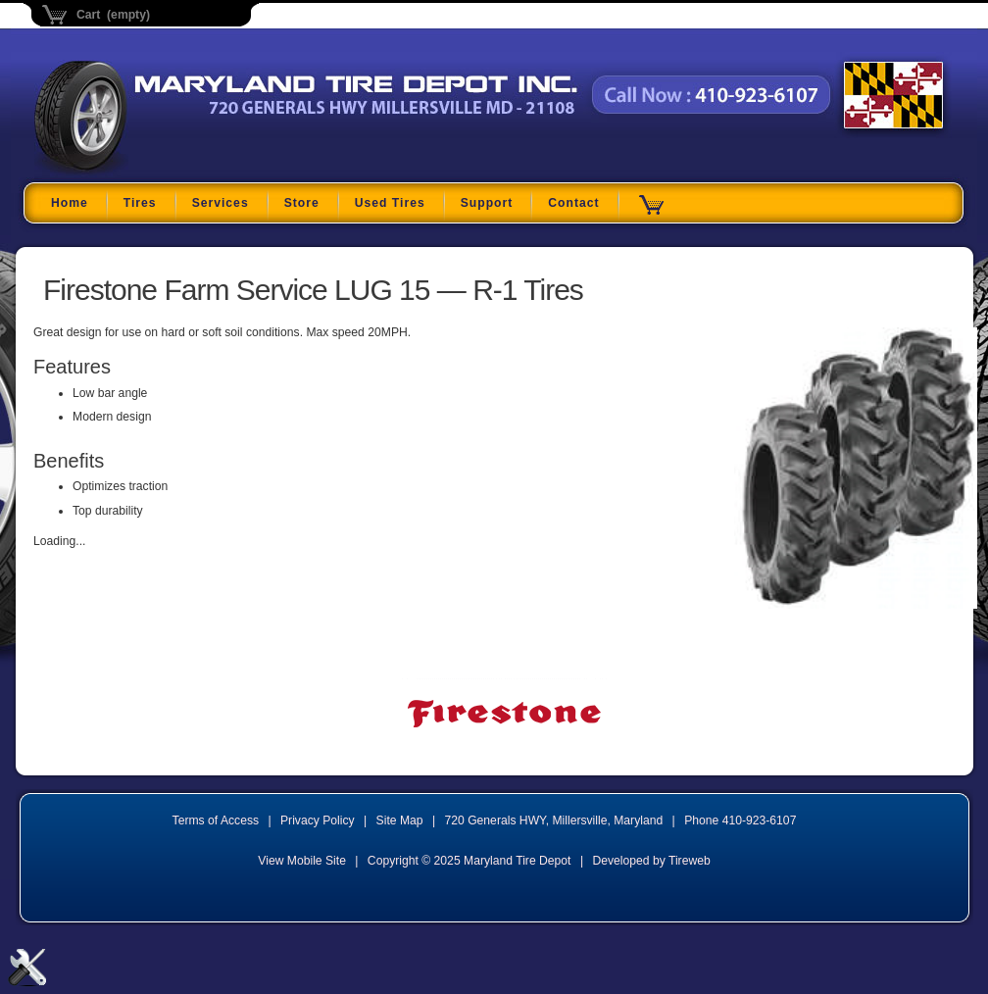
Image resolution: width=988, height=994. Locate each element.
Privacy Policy (317, 820)
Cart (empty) (113, 15)
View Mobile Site (302, 861)
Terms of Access (216, 820)
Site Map (399, 820)
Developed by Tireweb (651, 861)
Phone (740, 820)
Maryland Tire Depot (157, 171)
